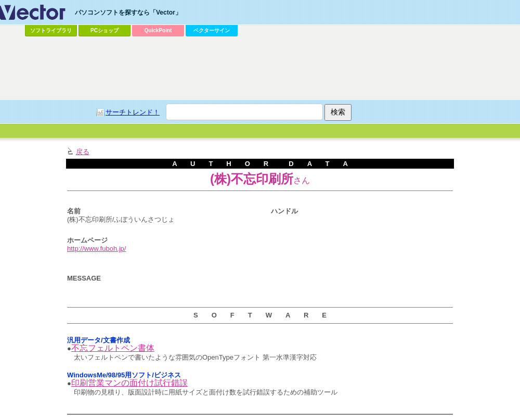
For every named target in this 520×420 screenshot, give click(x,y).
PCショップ (104, 30)
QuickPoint (158, 30)
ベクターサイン (211, 30)
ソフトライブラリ (51, 30)
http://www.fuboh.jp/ (96, 248)
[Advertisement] (204, 117)
